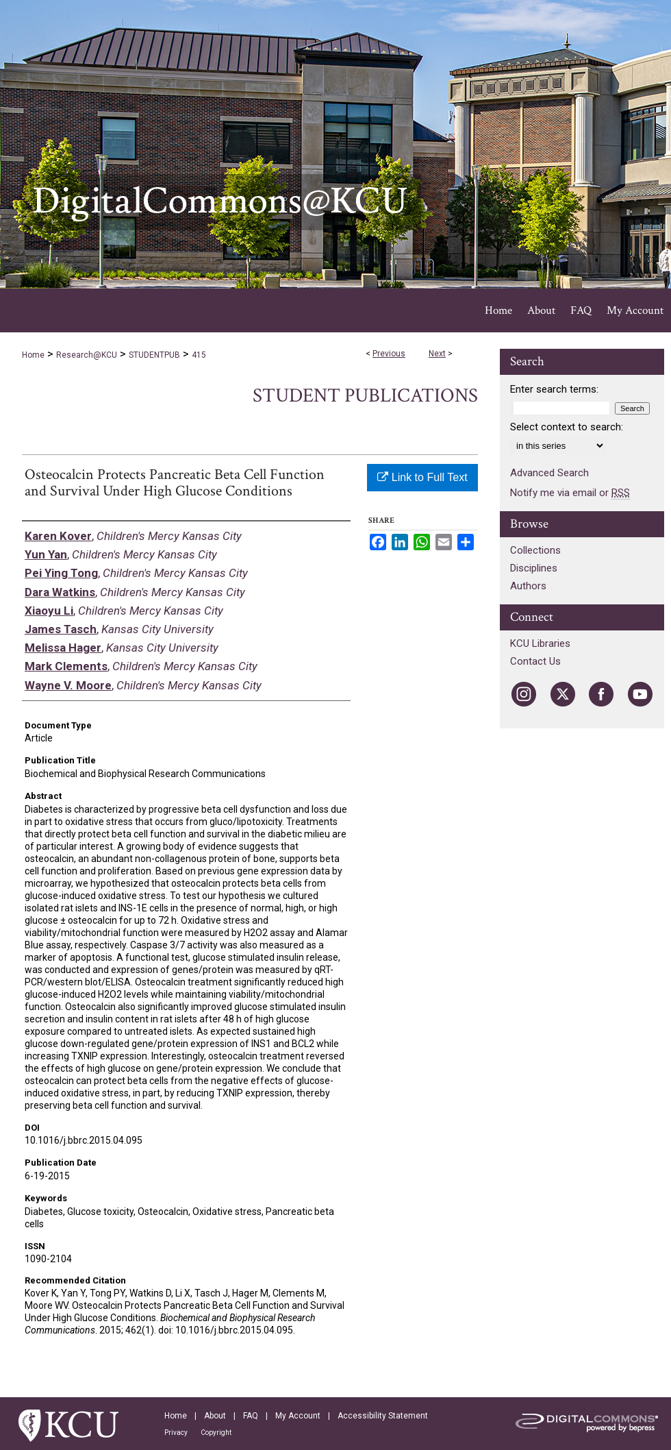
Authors (528, 586)
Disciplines (533, 568)
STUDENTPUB (154, 355)
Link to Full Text (422, 477)
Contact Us (535, 661)
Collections (535, 550)
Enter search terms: (554, 389)
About (215, 1416)
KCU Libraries (540, 643)
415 (199, 355)
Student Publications (365, 395)
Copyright (216, 1432)
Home (33, 355)
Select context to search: (566, 427)
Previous (388, 353)
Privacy (176, 1432)
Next (437, 353)
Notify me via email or (570, 493)
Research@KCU (86, 355)
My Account (297, 1416)
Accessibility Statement (383, 1416)
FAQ (250, 1416)
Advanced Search (549, 473)
